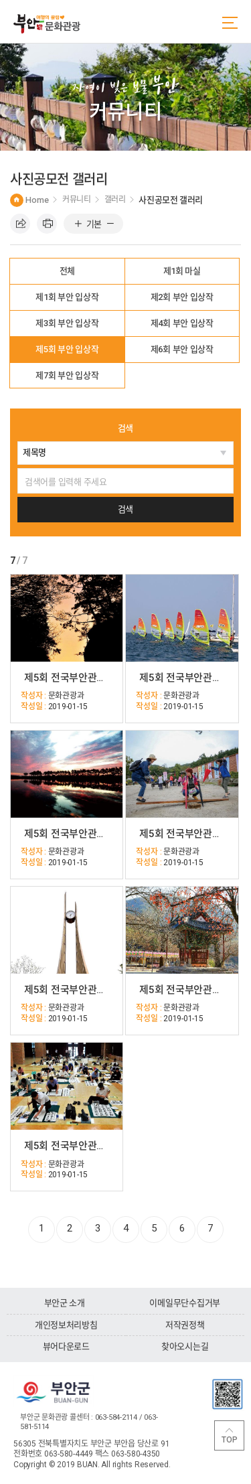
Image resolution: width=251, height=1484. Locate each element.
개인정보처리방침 (66, 1325)
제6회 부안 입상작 (182, 349)
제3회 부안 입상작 (66, 323)
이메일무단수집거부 (184, 1303)
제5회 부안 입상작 (66, 349)
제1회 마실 (182, 271)
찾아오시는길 (184, 1346)
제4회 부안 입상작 (182, 323)
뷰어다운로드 (66, 1346)
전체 (67, 271)
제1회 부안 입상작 (66, 297)
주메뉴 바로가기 (0, 0)
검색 (125, 428)
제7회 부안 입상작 (66, 375)
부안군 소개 (64, 1303)
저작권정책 (185, 1325)
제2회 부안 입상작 (182, 297)
